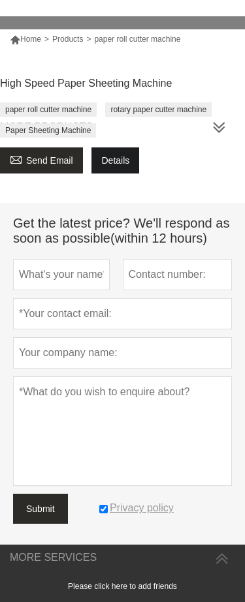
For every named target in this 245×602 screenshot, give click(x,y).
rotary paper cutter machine (158, 109)
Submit (40, 509)
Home (30, 39)
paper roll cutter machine (48, 109)
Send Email (41, 159)
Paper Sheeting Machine (48, 130)
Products (67, 39)
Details (115, 160)
